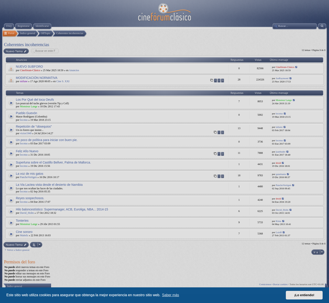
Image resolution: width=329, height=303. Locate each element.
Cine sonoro (24, 232)
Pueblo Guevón (26, 113)
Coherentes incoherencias (26, 44)
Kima (278, 221)
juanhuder (280, 151)
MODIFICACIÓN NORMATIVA (36, 78)
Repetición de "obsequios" (34, 126)
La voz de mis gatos (29, 173)
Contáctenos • (266, 284)
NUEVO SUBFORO (29, 66)
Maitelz (24, 235)
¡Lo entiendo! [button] (304, 295)
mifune (24, 81)
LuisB (279, 232)
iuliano (279, 127)
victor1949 (25, 133)
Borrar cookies (280, 284)
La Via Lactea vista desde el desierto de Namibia (49, 184)
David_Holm (27, 212)
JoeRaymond (282, 78)
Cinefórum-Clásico (30, 70)
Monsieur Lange (28, 106)
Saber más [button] (170, 295)
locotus (24, 119)
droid (278, 163)
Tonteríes (22, 220)
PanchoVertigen (28, 177)
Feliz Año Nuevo (27, 151)
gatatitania (281, 174)
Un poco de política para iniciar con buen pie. (47, 140)
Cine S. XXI (63, 81)
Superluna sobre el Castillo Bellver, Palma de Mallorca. (53, 162)
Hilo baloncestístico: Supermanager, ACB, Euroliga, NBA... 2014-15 (62, 209)
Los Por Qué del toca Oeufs (35, 99)
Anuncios (74, 70)
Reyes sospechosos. (30, 198)
